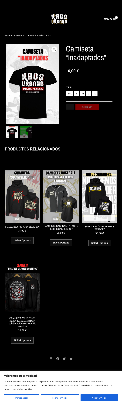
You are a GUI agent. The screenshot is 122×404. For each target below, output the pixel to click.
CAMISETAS (19, 35)
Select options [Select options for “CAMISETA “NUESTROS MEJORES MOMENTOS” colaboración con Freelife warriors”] (22, 343)
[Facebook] (57, 362)
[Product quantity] (70, 107)
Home (8, 35)
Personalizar (21, 397)
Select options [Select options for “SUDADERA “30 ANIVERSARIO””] (22, 243)
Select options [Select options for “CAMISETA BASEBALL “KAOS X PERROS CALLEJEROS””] (60, 243)
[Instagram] (51, 362)
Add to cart (87, 106)
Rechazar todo (60, 397)
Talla (68, 87)
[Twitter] (64, 362)
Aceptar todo (99, 397)
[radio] (69, 93)
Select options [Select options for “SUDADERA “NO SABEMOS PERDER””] (99, 244)
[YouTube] (71, 362)
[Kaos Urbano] (59, 19)
